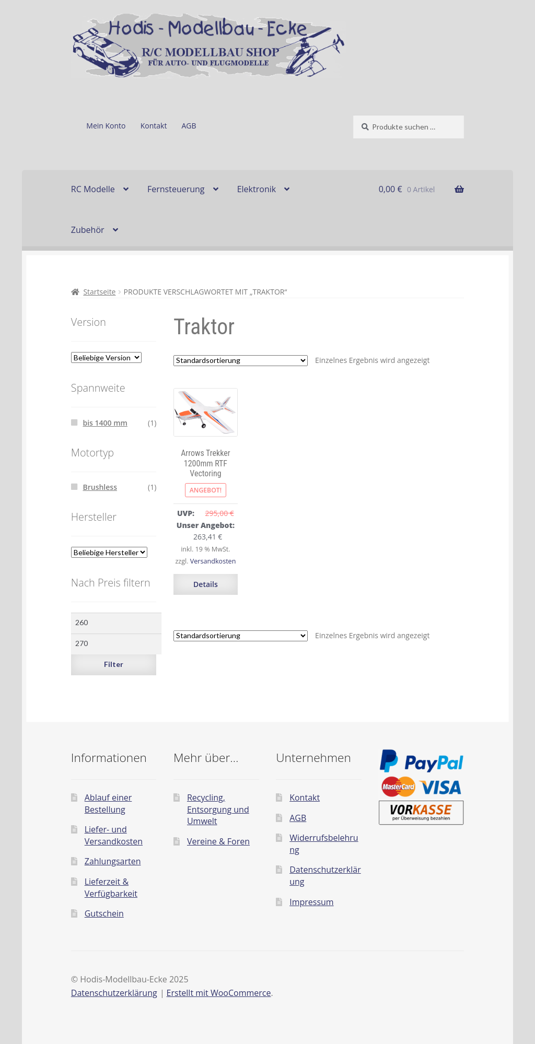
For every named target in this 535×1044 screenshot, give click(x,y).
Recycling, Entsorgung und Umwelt (218, 809)
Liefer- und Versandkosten (114, 835)
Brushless (100, 487)
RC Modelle (93, 189)
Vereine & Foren (218, 841)
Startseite (99, 292)
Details (205, 584)
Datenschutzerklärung (114, 993)
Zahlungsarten (113, 861)
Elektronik (256, 189)
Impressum (311, 902)
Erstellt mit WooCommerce (219, 993)
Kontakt (154, 126)
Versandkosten (213, 561)
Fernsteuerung (176, 189)
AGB (189, 126)
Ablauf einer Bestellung (108, 803)
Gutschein (104, 913)
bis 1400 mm (105, 423)
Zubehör (87, 230)
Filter (113, 664)
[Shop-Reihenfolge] (240, 360)
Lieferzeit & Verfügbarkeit (111, 887)
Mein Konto (105, 126)
